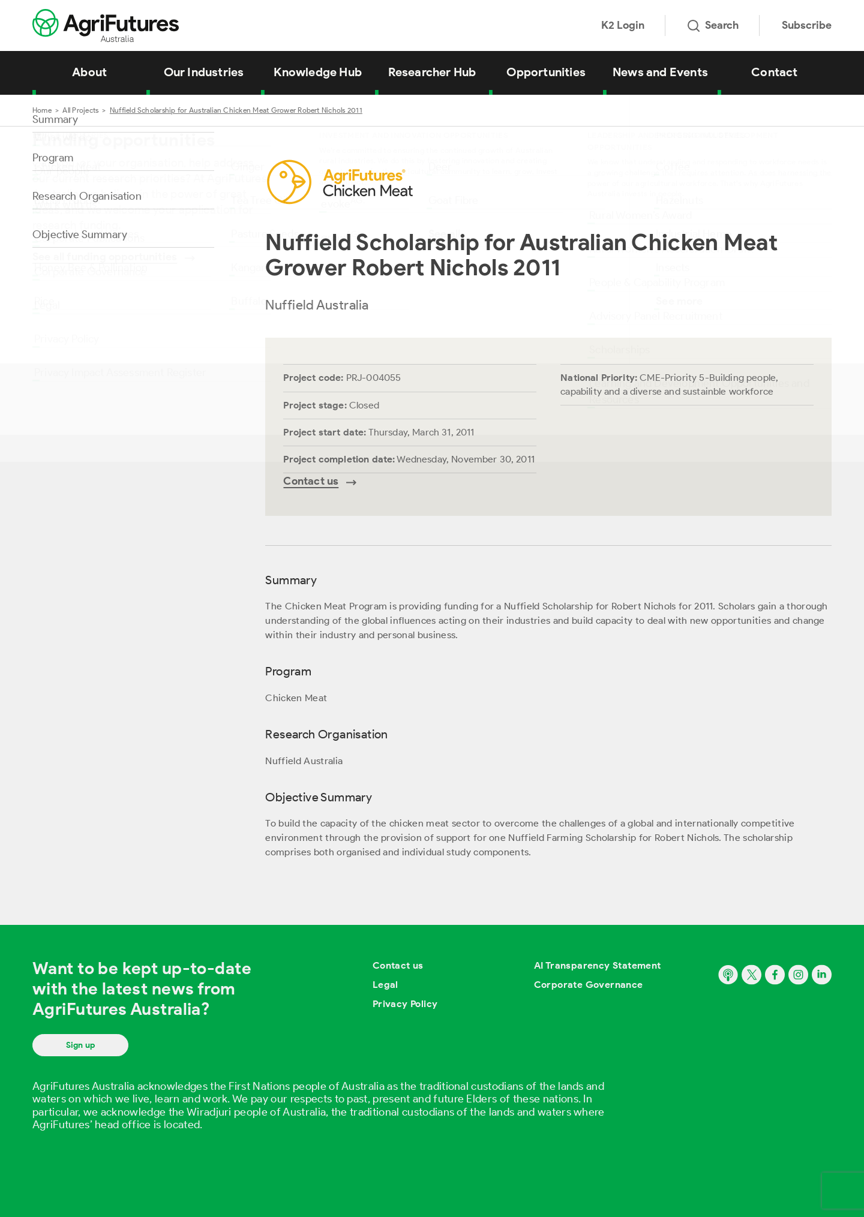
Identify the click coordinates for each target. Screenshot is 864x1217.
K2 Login (622, 25)
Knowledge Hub (318, 72)
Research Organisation (87, 196)
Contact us (398, 965)
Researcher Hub (432, 72)
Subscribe (807, 25)
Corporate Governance (588, 984)
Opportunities (546, 72)
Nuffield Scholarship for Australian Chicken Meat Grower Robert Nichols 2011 (236, 110)
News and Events (660, 72)
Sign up (80, 1045)
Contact (774, 72)
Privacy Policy (405, 1003)
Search (713, 25)
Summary (55, 119)
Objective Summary (79, 234)
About (89, 72)
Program (52, 157)
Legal (385, 984)
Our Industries (204, 72)
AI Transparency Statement (597, 965)
